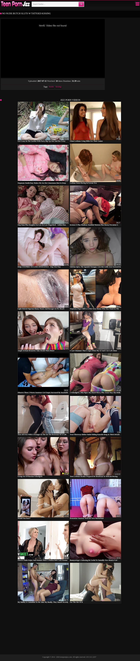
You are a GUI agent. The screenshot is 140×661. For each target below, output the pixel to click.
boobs (51, 87)
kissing (58, 87)
